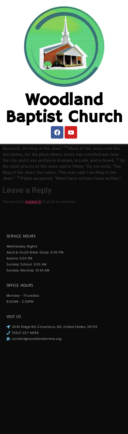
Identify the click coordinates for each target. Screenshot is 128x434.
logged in (33, 287)
